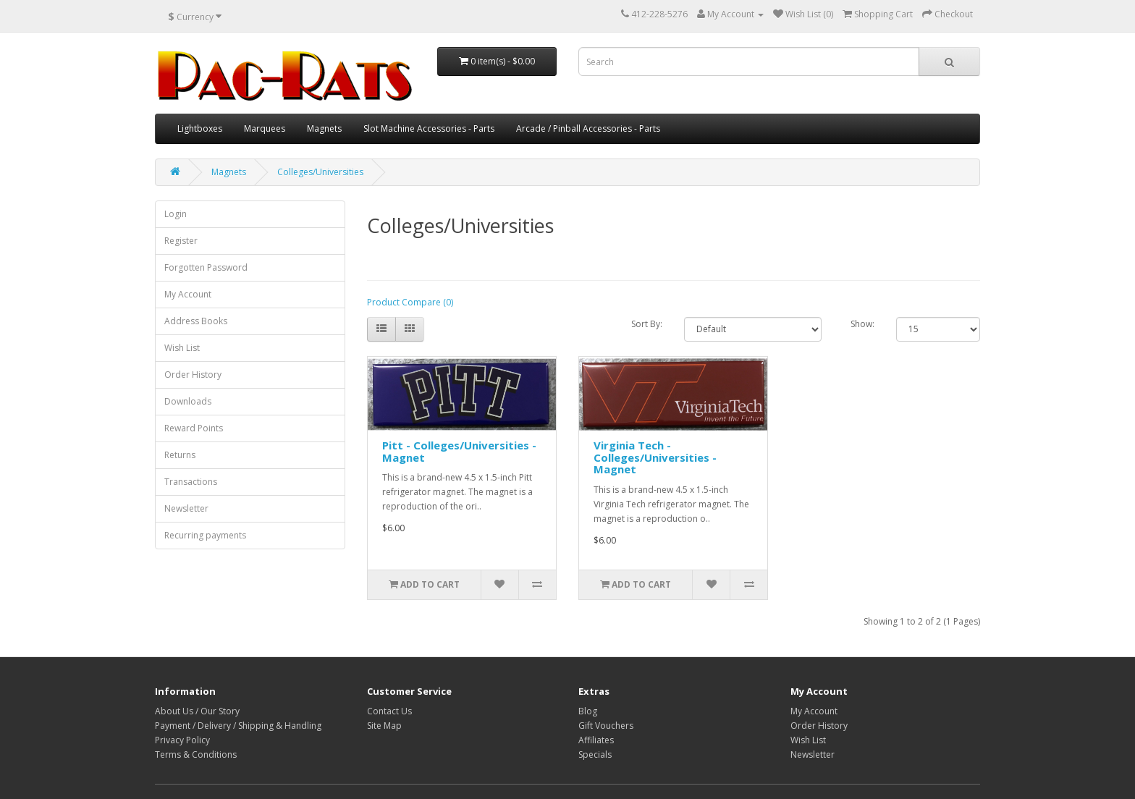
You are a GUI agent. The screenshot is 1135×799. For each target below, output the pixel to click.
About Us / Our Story (197, 711)
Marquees (264, 128)
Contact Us (389, 711)
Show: (862, 324)
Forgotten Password (206, 267)
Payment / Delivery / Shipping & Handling (238, 725)
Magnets (324, 128)
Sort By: (646, 324)
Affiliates (596, 740)
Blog (587, 711)
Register (181, 240)
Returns (179, 455)
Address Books (195, 321)
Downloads (187, 401)
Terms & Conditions (196, 754)
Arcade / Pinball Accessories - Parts (588, 128)
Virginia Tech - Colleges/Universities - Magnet (655, 457)
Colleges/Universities (320, 172)
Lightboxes (199, 128)
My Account (187, 294)
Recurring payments (205, 535)
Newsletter (186, 508)
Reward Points (193, 428)
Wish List (182, 348)
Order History (192, 374)
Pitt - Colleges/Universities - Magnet (459, 451)
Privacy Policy (182, 740)
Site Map (384, 725)
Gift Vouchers (605, 725)
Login (175, 214)
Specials (595, 754)
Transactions (190, 481)
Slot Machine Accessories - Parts (428, 128)
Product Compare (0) (410, 302)
